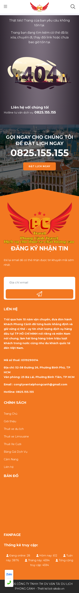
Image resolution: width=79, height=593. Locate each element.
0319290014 (29, 360)
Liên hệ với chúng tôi (30, 107)
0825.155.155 (45, 112)
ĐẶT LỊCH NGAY (39, 166)
